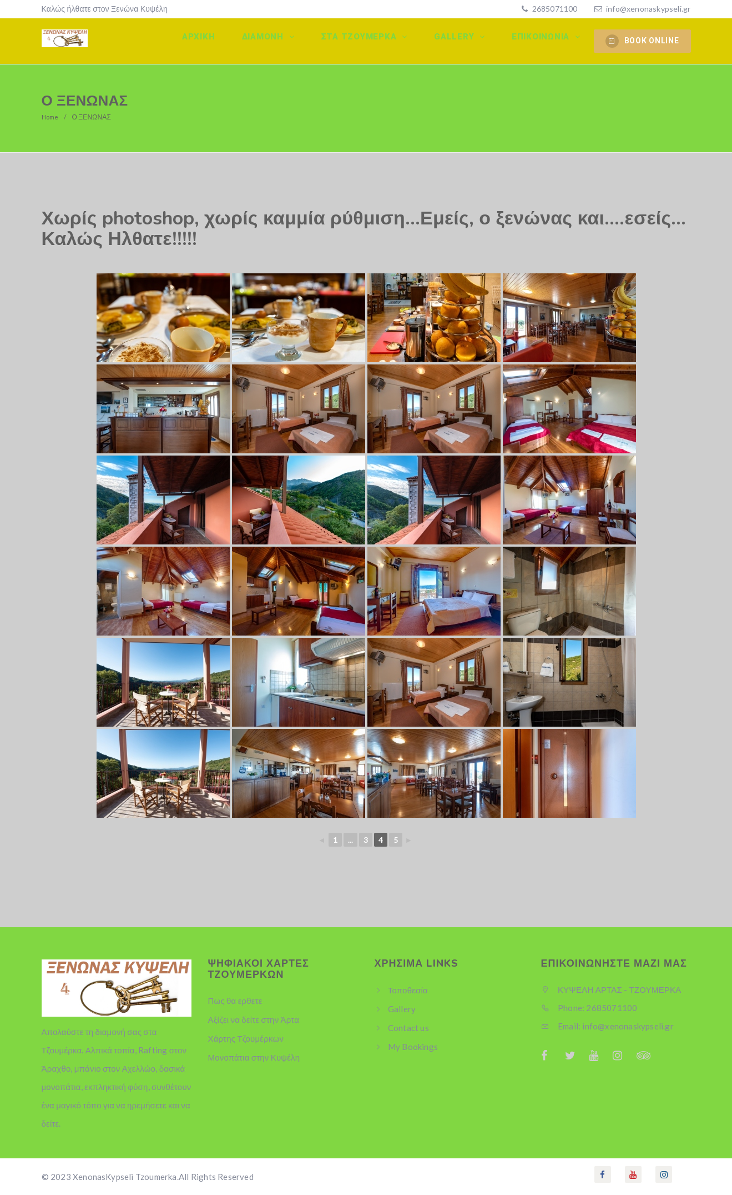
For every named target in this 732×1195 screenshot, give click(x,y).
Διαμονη (280, 41)
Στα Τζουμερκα (371, 41)
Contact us (408, 1028)
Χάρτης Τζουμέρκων (246, 1038)
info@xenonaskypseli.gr (648, 8)
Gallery (462, 41)
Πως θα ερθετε (235, 1001)
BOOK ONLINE (642, 41)
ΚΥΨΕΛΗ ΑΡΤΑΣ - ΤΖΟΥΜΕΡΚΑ (611, 989)
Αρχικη (219, 41)
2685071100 (553, 8)
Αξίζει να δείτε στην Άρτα (254, 1019)
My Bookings (413, 1047)
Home (51, 117)
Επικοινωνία (544, 41)
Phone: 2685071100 (589, 1008)
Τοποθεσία (408, 990)
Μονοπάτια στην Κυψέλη (254, 1057)
